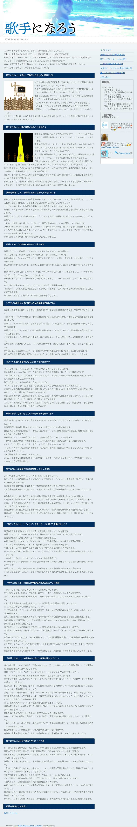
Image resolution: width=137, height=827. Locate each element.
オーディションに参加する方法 (112, 55)
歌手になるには (10, 813)
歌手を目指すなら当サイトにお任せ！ (30, 825)
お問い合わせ (105, 77)
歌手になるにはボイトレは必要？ (113, 59)
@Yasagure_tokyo (123, 153)
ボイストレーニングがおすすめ (112, 73)
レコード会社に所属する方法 (111, 64)
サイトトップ (105, 50)
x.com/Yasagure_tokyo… (110, 147)
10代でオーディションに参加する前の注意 (116, 69)
